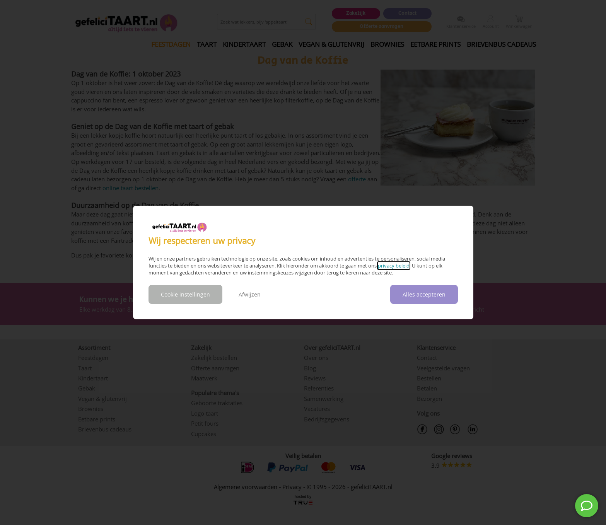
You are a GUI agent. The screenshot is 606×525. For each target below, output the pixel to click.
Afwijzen (250, 294)
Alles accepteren (424, 294)
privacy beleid (394, 265)
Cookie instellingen (185, 294)
